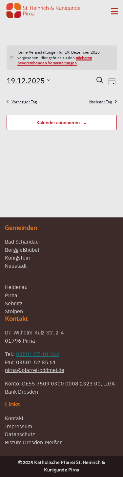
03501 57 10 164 (37, 353)
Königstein (17, 257)
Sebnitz (13, 303)
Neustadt (16, 265)
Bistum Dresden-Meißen (34, 442)
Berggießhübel (22, 249)
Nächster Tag (103, 101)
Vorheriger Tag (22, 101)
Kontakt (14, 417)
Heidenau (16, 286)
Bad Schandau (22, 241)
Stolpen (14, 311)
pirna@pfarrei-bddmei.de (34, 369)
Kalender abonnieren (58, 122)
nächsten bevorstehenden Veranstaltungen (54, 60)
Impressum (18, 426)
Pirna (11, 294)
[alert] (62, 57)
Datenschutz (20, 433)
